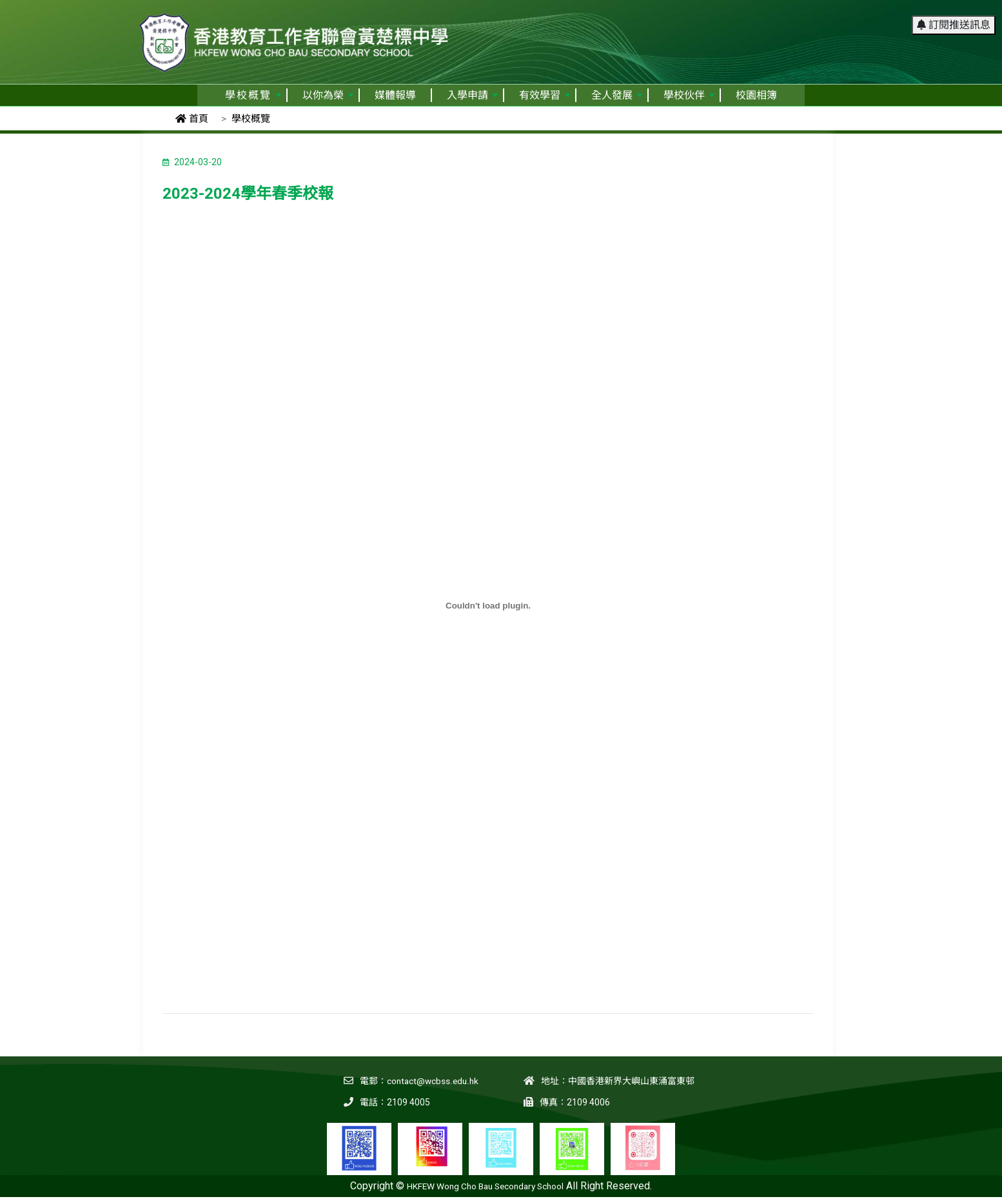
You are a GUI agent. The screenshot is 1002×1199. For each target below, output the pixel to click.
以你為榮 (327, 95)
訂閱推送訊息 (953, 16)
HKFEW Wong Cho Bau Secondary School (485, 1186)
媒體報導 (395, 95)
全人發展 (616, 95)
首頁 (191, 119)
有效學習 (544, 95)
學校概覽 (253, 95)
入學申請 (472, 95)
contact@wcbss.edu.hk (431, 1081)
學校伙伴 (688, 95)
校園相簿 (756, 95)
